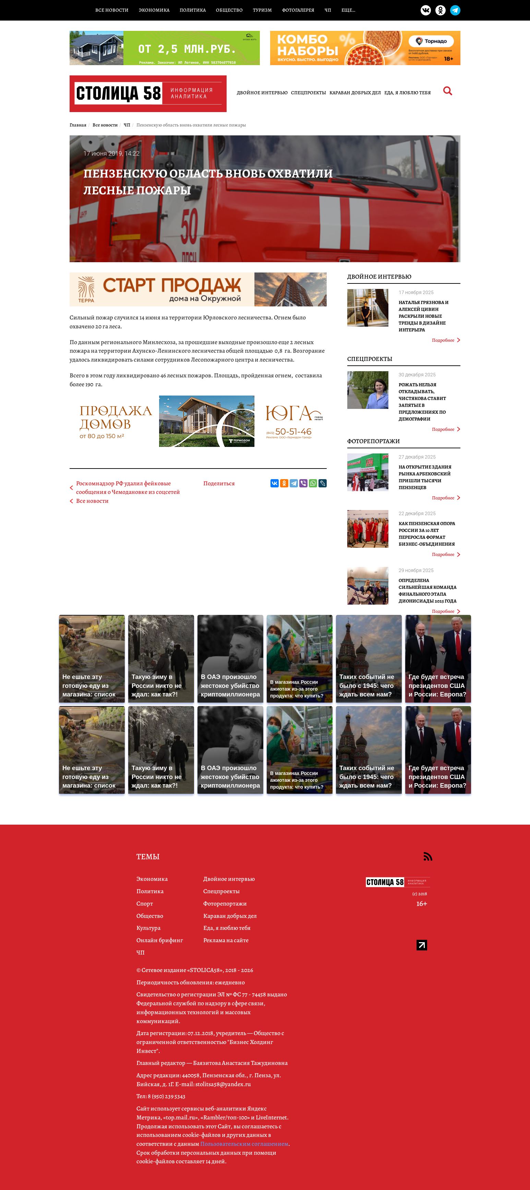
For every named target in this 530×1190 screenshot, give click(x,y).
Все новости (112, 10)
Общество (229, 10)
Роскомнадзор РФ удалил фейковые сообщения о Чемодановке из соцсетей (128, 487)
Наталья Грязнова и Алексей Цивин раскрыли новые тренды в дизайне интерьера (424, 316)
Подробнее (446, 340)
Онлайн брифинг (159, 940)
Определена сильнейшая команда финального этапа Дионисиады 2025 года (428, 590)
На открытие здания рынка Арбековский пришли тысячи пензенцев (425, 477)
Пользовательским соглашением (244, 1144)
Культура (148, 928)
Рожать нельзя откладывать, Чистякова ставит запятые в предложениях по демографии (422, 401)
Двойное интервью (262, 92)
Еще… (348, 10)
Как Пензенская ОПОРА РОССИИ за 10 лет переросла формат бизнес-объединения (427, 533)
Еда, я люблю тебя (407, 92)
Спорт (144, 903)
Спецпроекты (308, 92)
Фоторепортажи (373, 441)
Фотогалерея (298, 10)
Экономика (154, 10)
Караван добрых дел (355, 92)
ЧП (328, 10)
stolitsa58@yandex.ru (223, 1084)
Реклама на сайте (226, 940)
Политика (193, 10)
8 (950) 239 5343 (166, 1096)
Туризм (262, 10)
